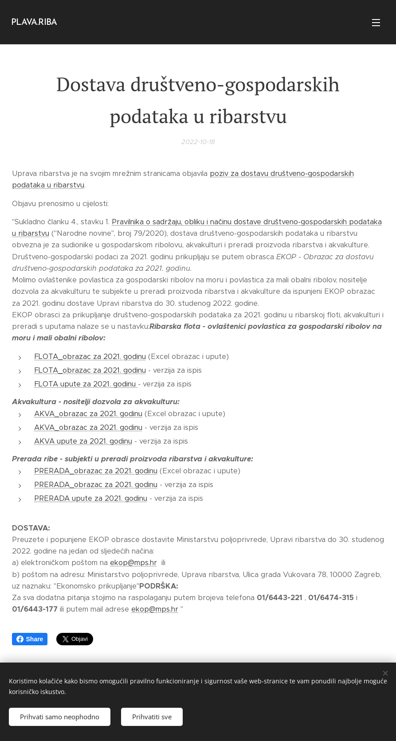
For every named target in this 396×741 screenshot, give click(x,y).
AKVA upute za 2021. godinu (83, 441)
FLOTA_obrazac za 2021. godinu (90, 356)
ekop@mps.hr (133, 563)
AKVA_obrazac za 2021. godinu (88, 413)
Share (29, 639)
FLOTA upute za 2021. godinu (86, 384)
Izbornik (376, 22)
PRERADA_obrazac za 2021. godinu (95, 471)
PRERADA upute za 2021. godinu (90, 498)
